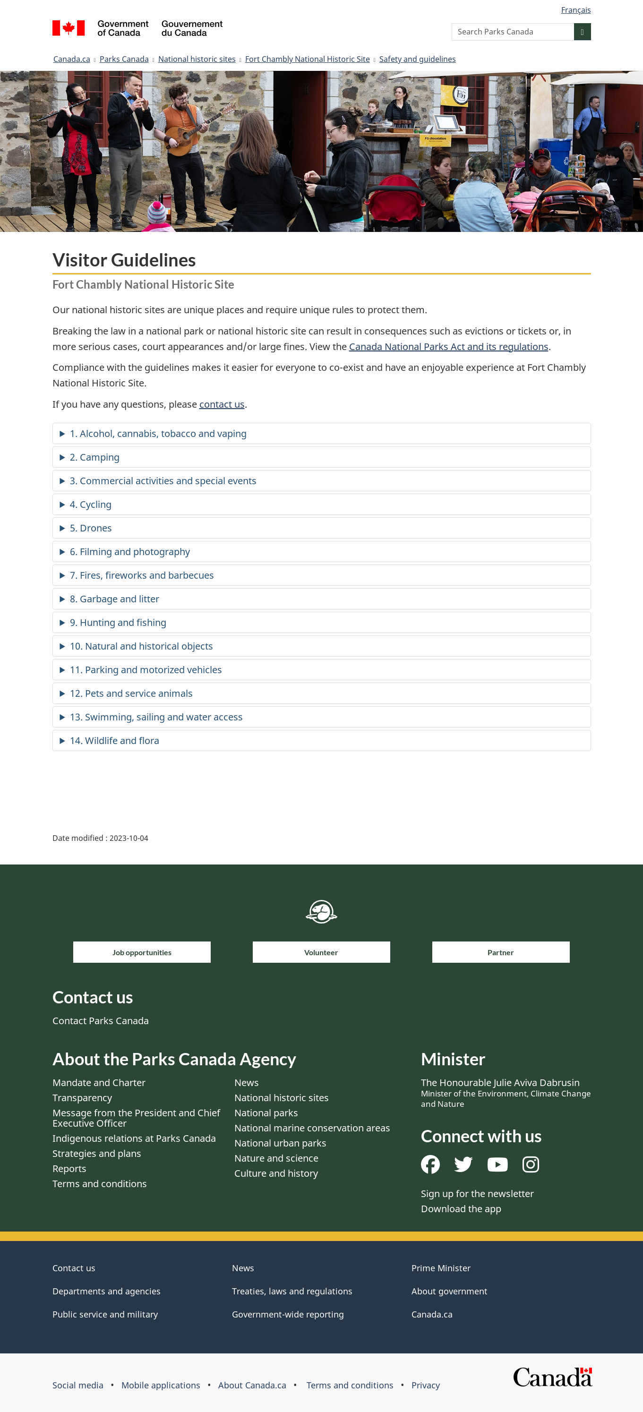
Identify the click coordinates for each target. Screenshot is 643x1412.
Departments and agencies (106, 1291)
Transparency (82, 1097)
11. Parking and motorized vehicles (146, 669)
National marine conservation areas (312, 1127)
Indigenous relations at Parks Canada (134, 1138)
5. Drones (91, 528)
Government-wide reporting (288, 1314)
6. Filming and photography (130, 551)
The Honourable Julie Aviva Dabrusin (506, 1092)
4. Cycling (90, 504)
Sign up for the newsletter (477, 1193)
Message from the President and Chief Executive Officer (136, 1118)
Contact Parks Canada (100, 1020)
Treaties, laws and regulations (292, 1291)
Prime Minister (441, 1268)
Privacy (426, 1385)
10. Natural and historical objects (141, 646)
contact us (222, 404)
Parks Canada (124, 59)
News (246, 1082)
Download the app (461, 1208)
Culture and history (276, 1173)
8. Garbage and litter (114, 598)
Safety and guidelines (417, 59)
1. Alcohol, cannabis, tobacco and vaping (158, 433)
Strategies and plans (96, 1153)
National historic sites (197, 59)
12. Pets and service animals (131, 693)
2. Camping (95, 457)
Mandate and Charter (99, 1082)
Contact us (73, 1268)
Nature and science (276, 1158)
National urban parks (280, 1143)
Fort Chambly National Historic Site (307, 59)
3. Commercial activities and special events (163, 480)
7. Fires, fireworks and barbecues (142, 575)
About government (450, 1291)
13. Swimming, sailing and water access (156, 716)
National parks (266, 1112)
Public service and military (105, 1314)
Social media (77, 1385)
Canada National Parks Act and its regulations (449, 346)
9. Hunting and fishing (118, 622)
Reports (69, 1168)
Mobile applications (160, 1385)
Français (576, 10)
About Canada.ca (252, 1385)
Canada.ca (71, 59)
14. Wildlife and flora (114, 740)
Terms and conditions (99, 1183)
